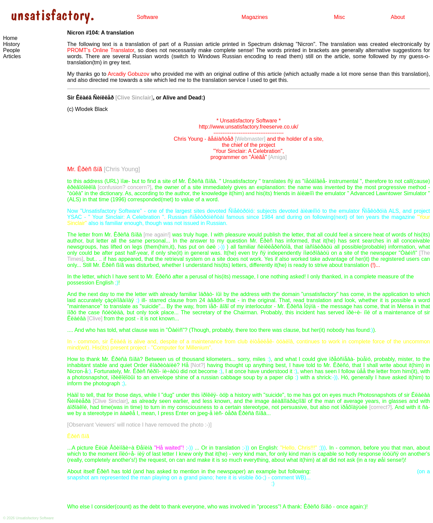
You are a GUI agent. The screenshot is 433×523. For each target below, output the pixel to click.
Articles (12, 56)
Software (147, 17)
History (11, 44)
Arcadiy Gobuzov (129, 74)
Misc (339, 17)
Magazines (255, 17)
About (398, 17)
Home (10, 38)
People (11, 50)
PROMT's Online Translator (100, 50)
